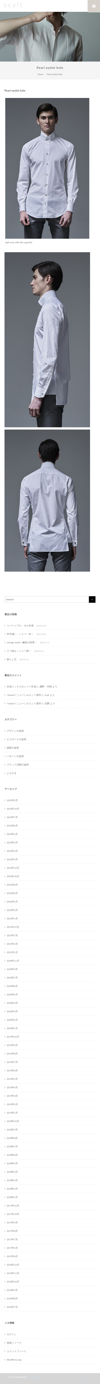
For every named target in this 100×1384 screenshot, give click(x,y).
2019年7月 (12, 1062)
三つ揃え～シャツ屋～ (19, 650)
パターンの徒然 (15, 756)
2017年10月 (13, 1214)
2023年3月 (12, 851)
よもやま (12, 773)
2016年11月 (13, 1273)
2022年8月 (12, 884)
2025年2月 (12, 800)
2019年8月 (12, 1053)
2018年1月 (12, 1197)
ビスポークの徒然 (16, 739)
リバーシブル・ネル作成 (20, 625)
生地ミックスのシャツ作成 (21, 686)
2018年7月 (12, 1146)
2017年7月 (12, 1239)
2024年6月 (12, 825)
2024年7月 (12, 817)
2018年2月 (12, 1188)
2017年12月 (13, 1205)
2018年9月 (12, 1129)
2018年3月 (12, 1180)
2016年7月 (12, 1307)
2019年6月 (12, 1070)
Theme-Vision (33, 1377)
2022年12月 (13, 867)
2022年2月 (12, 910)
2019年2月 (12, 1104)
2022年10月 (13, 876)
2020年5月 (12, 994)
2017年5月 (12, 1247)
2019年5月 (12, 1079)
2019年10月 (13, 1036)
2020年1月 (12, 1028)
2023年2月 (12, 859)
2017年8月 (12, 1231)
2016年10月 (13, 1281)
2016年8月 (12, 1298)
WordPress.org (14, 1359)
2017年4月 (12, 1256)
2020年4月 (12, 1003)
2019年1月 (12, 1112)
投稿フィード (14, 1342)
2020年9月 (12, 969)
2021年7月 (12, 935)
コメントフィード (16, 1351)
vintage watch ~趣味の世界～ (22, 642)
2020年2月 (12, 1019)
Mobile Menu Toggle (94, 6)
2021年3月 (12, 943)
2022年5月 (12, 901)
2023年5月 (12, 842)
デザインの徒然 (15, 730)
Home (40, 74)
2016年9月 (12, 1290)
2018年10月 (13, 1121)
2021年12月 (13, 927)
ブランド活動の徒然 (18, 764)
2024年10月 (13, 808)
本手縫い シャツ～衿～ (20, 634)
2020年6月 (12, 986)
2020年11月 (13, 960)
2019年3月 (12, 1095)
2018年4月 (12, 1171)
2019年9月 (12, 1045)
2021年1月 (12, 952)
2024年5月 (12, 834)
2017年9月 (12, 1222)
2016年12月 (13, 1264)
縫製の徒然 (13, 747)
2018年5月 (12, 1163)
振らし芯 (12, 659)
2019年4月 (12, 1087)
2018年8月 (12, 1138)
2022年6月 (12, 893)
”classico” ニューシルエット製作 (24, 695)
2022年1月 (12, 918)
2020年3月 (12, 1011)
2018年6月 (12, 1155)
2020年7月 (12, 977)
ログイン (12, 1334)
